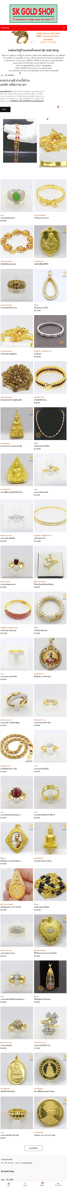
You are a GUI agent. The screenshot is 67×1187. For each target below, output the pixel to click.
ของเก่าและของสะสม (40, 215)
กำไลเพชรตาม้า (39, 538)
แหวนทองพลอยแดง (8, 584)
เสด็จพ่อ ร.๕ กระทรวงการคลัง (44, 1135)
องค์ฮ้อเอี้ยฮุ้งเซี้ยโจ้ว (41, 264)
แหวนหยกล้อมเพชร (8, 218)
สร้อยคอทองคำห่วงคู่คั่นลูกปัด (11, 400)
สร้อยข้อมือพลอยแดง (8, 264)
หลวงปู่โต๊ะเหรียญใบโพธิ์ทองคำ (12, 492)
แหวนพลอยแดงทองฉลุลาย (11, 815)
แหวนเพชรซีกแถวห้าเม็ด (10, 1135)
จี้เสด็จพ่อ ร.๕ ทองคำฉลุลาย (11, 861)
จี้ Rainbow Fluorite (42, 999)
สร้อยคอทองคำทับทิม (41, 446)
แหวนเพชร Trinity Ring (10, 722)
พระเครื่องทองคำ (38, 261)
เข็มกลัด (11, 904)
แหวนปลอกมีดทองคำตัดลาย (44, 815)
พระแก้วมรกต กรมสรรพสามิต (11, 446)
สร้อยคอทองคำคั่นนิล (41, 907)
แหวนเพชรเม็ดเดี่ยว (8, 538)
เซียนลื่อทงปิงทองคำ (8, 1091)
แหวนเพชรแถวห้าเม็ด (9, 676)
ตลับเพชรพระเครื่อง (41, 308)
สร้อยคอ (36, 443)
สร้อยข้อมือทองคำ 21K (9, 769)
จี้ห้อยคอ (36, 305)
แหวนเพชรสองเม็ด (41, 492)
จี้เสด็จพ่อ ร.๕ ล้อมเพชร (42, 676)
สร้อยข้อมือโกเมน (40, 400)
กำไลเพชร (37, 354)
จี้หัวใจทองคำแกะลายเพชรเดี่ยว (45, 953)
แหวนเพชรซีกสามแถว (9, 308)
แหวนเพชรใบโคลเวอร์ (42, 1045)
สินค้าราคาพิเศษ (5, 582)
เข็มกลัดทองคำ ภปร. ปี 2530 (11, 907)
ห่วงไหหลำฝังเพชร (41, 630)
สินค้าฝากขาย (48, 351)
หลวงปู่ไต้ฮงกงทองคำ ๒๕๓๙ (44, 1091)
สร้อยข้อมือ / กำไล (39, 351)
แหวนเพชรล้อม (6, 1045)
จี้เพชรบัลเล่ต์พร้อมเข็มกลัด (44, 584)
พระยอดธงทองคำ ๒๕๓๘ (43, 861)
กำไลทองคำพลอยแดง (8, 630)
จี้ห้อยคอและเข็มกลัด (39, 582)
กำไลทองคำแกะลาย (41, 218)
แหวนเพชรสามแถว (8, 953)
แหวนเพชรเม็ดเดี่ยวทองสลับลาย (12, 999)
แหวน (2, 215)
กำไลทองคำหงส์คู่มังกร (9, 354)
